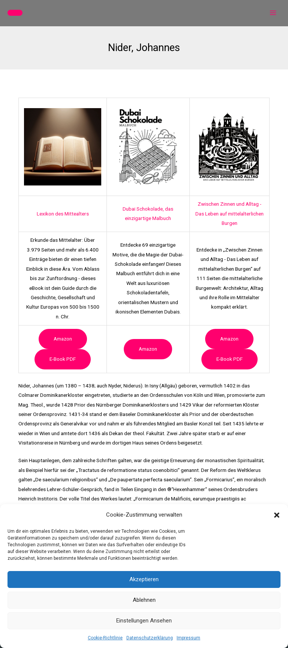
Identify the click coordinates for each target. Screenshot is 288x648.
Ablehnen (144, 600)
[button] (276, 515)
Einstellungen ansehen (144, 620)
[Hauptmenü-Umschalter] (273, 13)
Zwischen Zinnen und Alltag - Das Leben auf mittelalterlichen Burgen (229, 213)
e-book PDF (63, 359)
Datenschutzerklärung (149, 637)
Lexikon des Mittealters (63, 214)
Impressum (188, 637)
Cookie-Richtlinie (105, 637)
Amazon (63, 339)
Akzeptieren (144, 579)
